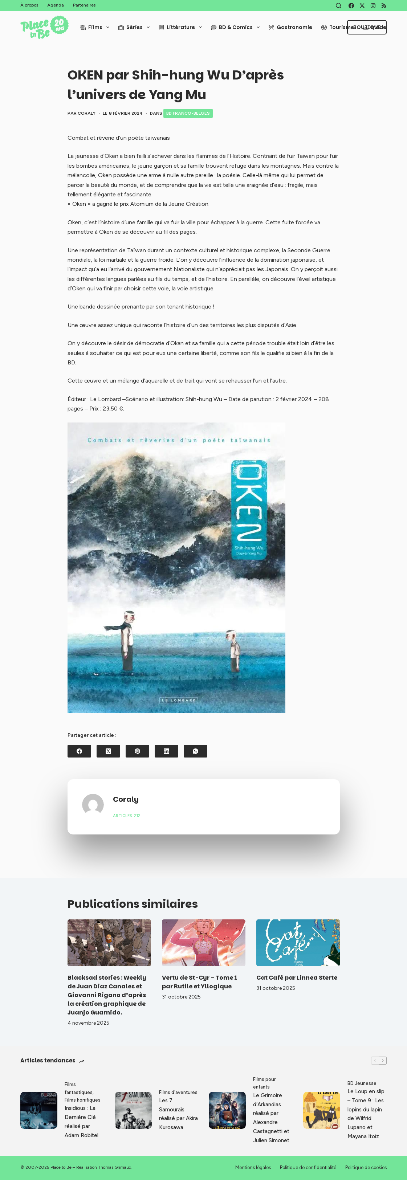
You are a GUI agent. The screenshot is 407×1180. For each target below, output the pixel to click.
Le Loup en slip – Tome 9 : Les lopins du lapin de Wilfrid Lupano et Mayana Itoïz (365, 1114)
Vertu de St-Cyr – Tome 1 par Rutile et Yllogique (199, 982)
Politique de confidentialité (308, 1167)
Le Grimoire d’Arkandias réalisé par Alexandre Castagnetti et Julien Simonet (271, 1118)
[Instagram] (373, 5)
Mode (374, 27)
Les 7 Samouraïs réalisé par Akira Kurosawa (178, 1114)
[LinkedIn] (166, 751)
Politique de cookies (366, 1167)
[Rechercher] (338, 5)
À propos (29, 5)
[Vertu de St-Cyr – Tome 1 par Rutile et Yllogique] (203, 942)
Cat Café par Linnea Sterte (296, 977)
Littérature (182, 27)
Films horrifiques (83, 1100)
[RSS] (384, 5)
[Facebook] (351, 5)
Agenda (55, 5)
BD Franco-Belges (188, 113)
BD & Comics (236, 27)
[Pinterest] (137, 751)
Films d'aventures (178, 1092)
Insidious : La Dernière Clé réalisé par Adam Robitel (81, 1121)
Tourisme (337, 27)
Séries (135, 27)
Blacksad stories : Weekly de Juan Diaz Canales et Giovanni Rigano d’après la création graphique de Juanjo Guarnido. (107, 995)
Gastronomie (290, 27)
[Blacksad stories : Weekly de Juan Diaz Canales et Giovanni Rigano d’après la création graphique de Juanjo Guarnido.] (109, 942)
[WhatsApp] (195, 751)
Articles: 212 (127, 815)
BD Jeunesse (362, 1083)
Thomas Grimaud (114, 1167)
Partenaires (84, 5)
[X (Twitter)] (362, 5)
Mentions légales (253, 1167)
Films (96, 27)
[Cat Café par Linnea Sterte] (298, 942)
